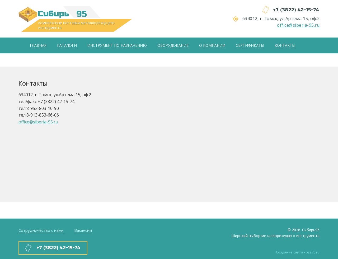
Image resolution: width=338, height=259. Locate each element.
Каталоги (67, 45)
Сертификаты (250, 45)
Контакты (285, 45)
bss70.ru (313, 252)
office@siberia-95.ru (298, 25)
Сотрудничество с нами (41, 230)
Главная (38, 45)
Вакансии (83, 230)
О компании (212, 45)
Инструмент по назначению (117, 45)
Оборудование (173, 45)
